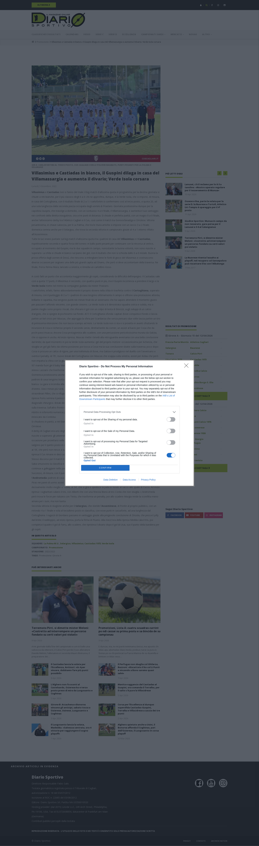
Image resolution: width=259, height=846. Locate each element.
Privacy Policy (148, 479)
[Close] (187, 366)
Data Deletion (110, 479)
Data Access (129, 479)
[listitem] (129, 412)
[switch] (171, 419)
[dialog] (129, 423)
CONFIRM (105, 467)
